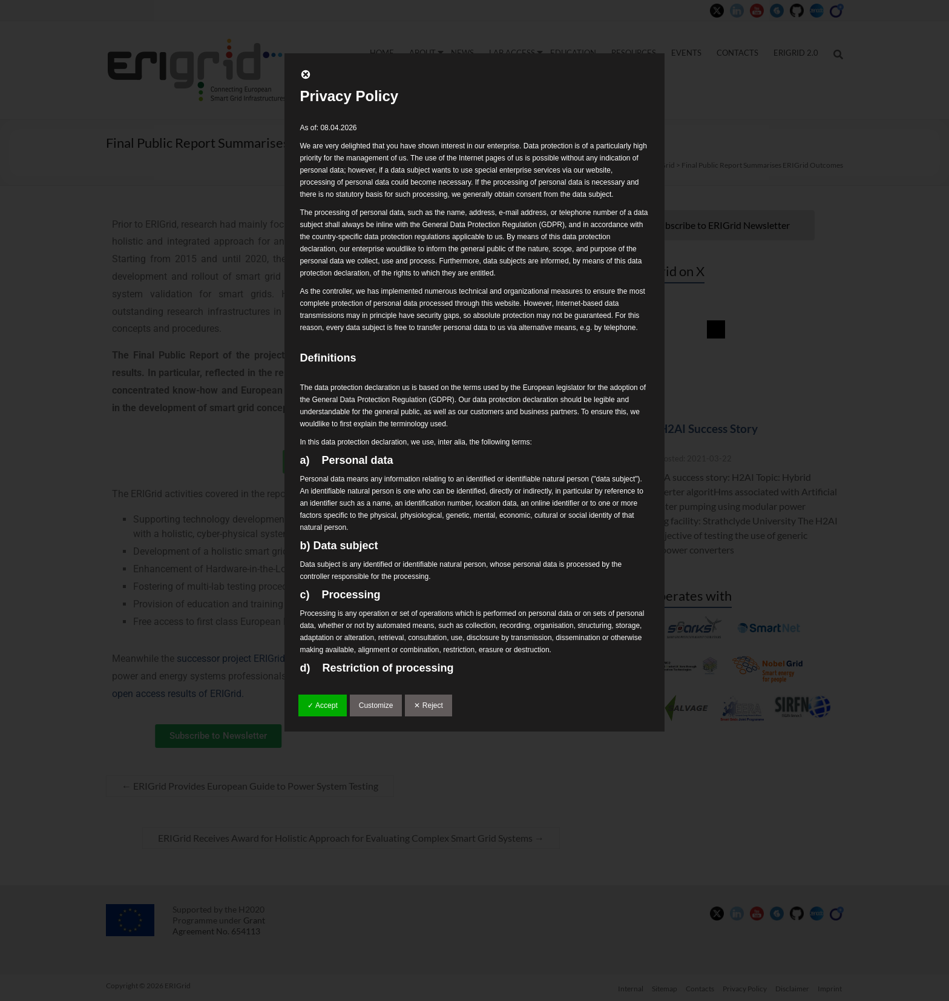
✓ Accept (322, 705)
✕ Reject (428, 705)
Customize (376, 705)
